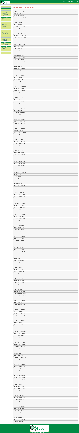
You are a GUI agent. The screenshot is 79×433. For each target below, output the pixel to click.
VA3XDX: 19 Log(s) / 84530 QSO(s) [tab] (20, 353)
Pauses (3, 25)
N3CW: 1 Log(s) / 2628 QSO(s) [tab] (19, 251)
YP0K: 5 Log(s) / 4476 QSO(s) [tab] (19, 417)
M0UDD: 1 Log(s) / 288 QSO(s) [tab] (19, 240)
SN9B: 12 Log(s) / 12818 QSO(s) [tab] (19, 335)
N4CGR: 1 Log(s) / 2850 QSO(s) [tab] (19, 254)
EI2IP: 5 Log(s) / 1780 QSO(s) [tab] (19, 72)
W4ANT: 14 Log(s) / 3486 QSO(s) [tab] (19, 382)
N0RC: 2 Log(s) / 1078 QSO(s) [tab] (19, 247)
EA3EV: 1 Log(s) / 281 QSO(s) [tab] (19, 62)
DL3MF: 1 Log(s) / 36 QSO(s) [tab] (19, 50)
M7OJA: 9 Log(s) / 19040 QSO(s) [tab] (19, 243)
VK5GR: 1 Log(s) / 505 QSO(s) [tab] (19, 366)
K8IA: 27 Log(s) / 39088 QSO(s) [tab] (19, 185)
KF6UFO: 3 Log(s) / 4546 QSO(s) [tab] (19, 212)
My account (64, 1)
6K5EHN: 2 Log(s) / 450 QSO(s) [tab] (19, 13)
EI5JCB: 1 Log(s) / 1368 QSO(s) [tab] (19, 77)
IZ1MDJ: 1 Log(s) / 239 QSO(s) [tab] (19, 159)
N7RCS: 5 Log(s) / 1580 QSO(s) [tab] (19, 271)
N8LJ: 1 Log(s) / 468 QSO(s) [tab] (19, 273)
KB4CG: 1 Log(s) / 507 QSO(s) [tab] (19, 196)
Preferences (4, 47)
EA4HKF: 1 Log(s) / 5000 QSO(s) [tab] (19, 64)
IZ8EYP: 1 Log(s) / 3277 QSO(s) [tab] (19, 163)
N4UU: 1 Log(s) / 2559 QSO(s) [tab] (19, 260)
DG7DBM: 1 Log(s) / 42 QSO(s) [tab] (19, 39)
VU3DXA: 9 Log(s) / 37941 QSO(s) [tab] (20, 371)
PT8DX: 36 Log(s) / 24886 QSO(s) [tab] (20, 318)
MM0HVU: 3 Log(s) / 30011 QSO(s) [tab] (20, 245)
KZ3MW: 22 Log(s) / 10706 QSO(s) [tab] (20, 231)
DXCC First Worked (5, 23)
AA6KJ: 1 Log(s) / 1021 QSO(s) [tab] (19, 20)
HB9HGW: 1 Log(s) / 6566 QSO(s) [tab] (20, 126)
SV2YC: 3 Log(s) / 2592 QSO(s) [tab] (19, 348)
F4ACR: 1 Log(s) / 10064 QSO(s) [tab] (19, 84)
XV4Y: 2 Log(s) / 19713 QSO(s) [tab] (19, 406)
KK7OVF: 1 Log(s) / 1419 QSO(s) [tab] (19, 223)
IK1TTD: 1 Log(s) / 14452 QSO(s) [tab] (19, 139)
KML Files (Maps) (4, 32)
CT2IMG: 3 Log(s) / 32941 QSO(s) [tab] (20, 35)
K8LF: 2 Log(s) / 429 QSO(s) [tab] (19, 187)
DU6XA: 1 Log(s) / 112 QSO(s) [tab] (19, 59)
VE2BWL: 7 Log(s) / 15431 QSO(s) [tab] (20, 357)
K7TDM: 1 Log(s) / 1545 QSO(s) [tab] (19, 181)
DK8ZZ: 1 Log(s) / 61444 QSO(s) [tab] (19, 42)
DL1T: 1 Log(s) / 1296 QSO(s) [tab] (19, 46)
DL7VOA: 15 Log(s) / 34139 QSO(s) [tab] (20, 55)
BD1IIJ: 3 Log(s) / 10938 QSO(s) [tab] (19, 26)
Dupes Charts (4, 27)
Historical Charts (4, 35)
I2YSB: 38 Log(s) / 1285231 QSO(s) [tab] (20, 134)
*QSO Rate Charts (5, 38)
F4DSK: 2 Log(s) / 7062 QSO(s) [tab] (19, 88)
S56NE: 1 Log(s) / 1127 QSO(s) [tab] (19, 326)
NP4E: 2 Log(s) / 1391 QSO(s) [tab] (19, 280)
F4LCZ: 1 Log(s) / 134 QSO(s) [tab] (19, 97)
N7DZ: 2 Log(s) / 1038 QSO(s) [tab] (19, 267)
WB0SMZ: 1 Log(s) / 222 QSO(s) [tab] (19, 399)
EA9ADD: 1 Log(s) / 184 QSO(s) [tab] (19, 70)
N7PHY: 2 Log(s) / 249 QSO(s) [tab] (19, 269)
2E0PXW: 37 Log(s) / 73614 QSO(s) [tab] (20, 9)
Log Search (4, 15)
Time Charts (4, 34)
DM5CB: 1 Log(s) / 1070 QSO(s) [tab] (19, 57)
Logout (67, 1)
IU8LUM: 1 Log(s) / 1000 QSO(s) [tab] (19, 152)
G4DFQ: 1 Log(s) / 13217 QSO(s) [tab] (19, 108)
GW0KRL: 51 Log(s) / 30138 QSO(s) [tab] (20, 117)
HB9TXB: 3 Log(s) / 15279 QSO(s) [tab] (20, 130)
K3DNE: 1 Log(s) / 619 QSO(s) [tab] (19, 174)
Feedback (3, 49)
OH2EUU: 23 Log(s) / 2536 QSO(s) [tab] (20, 289)
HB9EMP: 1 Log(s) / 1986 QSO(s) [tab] (19, 123)
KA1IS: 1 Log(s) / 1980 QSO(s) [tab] (19, 190)
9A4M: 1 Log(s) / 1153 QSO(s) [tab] (19, 15)
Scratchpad (4, 48)
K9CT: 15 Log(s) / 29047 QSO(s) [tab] (19, 189)
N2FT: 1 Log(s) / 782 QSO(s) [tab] (19, 249)
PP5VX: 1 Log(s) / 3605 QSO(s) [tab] (19, 315)
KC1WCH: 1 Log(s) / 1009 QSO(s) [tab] (20, 201)
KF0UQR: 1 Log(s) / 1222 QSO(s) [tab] (19, 209)
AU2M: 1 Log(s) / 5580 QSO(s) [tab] (19, 24)
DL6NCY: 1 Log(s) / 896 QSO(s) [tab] (19, 53)
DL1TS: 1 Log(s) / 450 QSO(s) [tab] (19, 48)
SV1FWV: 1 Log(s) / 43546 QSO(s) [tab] (20, 344)
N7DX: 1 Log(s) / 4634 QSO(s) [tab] (19, 265)
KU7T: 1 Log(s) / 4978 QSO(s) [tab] (19, 229)
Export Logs (4, 43)
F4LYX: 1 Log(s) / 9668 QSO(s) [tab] (19, 99)
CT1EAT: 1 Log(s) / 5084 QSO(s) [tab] (19, 33)
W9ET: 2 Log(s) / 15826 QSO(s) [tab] (19, 395)
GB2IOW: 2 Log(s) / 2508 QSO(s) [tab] (19, 114)
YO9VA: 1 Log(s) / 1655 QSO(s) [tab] (19, 415)
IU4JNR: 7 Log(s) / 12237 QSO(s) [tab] (19, 148)
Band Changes (4, 24)
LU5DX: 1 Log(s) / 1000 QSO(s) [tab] (19, 236)
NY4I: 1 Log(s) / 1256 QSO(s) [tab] (19, 284)
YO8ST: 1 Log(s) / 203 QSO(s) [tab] (19, 413)
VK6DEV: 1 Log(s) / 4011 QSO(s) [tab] (19, 368)
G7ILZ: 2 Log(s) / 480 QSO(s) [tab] (19, 110)
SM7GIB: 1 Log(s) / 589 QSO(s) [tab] (19, 333)
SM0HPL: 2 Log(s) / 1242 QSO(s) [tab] (19, 329)
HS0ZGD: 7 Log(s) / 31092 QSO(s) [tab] (20, 132)
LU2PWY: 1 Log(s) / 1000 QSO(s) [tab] (19, 234)
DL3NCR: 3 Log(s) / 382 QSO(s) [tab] (19, 51)
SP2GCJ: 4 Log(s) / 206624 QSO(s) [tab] (20, 337)
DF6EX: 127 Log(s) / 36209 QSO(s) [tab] (20, 37)
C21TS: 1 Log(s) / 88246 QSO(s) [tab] (19, 31)
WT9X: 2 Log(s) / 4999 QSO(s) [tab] (19, 404)
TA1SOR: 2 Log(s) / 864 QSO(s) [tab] (19, 349)
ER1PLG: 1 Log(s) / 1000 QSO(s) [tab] (19, 81)
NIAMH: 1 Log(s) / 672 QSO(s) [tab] (19, 276)
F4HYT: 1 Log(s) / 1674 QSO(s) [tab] (19, 95)
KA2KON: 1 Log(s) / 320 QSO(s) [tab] (19, 192)
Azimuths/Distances (5, 33)
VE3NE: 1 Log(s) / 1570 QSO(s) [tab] (19, 359)
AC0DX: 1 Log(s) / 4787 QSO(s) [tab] (19, 22)
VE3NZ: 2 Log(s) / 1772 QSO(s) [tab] (19, 360)
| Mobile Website (72, 1)
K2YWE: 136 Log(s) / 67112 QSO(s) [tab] (20, 172)
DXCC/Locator (4, 31)
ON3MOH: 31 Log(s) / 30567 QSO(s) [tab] (20, 296)
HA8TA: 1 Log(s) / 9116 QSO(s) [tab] (19, 119)
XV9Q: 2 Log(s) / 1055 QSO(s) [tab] (19, 408)
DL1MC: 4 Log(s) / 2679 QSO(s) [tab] (19, 44)
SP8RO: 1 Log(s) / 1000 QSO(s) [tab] (19, 340)
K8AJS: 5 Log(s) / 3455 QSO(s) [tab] (19, 183)
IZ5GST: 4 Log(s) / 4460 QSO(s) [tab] (19, 161)
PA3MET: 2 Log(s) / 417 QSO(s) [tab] (19, 307)
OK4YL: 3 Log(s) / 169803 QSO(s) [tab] (20, 295)
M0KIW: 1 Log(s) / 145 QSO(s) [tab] (19, 238)
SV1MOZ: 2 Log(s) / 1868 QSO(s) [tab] (19, 346)
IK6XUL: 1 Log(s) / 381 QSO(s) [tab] (19, 143)
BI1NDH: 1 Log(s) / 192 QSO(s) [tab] (19, 28)
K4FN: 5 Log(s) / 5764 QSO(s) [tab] (19, 176)
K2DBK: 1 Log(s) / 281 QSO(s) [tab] (19, 170)
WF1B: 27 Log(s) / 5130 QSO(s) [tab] (19, 401)
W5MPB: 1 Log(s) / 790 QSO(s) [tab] (19, 388)
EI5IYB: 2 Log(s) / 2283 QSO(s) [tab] (19, 75)
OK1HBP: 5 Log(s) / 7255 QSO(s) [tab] (19, 291)
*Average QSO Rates (5, 40)
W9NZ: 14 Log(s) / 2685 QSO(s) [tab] (19, 397)
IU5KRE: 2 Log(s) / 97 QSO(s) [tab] (19, 150)
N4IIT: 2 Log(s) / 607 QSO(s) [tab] (19, 256)
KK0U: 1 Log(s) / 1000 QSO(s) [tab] (19, 220)
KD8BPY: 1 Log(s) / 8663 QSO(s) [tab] (19, 207)
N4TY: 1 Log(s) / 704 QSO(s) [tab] (19, 258)
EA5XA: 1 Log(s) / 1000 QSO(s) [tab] (19, 68)
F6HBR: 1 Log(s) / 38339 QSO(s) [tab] (19, 103)
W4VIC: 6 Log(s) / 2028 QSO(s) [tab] (19, 386)
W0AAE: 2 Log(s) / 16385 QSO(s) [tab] (19, 377)
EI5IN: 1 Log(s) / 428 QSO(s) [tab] (19, 73)
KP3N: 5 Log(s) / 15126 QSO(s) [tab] (19, 225)
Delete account (4, 53)
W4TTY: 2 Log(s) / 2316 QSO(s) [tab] (19, 384)
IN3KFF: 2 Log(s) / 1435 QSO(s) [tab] (19, 145)
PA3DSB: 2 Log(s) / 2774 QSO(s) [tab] (19, 306)
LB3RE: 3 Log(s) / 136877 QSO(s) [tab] (20, 232)
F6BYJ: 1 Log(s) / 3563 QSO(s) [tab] (19, 101)
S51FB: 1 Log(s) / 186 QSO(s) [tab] (19, 324)
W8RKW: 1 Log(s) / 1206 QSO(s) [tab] (19, 393)
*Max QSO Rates (4, 39)
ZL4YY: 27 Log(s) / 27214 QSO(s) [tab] (19, 423)
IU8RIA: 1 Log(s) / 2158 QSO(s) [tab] (19, 154)
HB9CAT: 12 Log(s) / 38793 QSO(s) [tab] (20, 121)
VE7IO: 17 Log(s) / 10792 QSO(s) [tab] (19, 362)
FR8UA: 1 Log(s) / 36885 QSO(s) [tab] (19, 106)
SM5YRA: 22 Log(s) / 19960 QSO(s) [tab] (20, 331)
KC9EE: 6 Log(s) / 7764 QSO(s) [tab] (19, 205)
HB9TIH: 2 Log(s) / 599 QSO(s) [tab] (19, 128)
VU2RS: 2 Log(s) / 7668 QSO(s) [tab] (19, 370)
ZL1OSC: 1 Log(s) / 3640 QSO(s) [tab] (19, 421)
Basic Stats (3, 18)
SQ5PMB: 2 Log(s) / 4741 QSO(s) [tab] (19, 342)
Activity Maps (4, 20)
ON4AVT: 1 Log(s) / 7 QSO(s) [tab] (19, 298)
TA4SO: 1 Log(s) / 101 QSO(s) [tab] (19, 351)
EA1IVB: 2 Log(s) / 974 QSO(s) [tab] (19, 61)
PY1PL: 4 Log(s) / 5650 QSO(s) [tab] (19, 320)
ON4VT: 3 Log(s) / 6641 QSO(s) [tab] (19, 300)
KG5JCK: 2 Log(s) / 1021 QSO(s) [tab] (19, 216)
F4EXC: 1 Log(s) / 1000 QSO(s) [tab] (19, 90)
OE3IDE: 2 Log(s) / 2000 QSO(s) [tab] (19, 287)
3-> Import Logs (4, 12)
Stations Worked (4, 19)
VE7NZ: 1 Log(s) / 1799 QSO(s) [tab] (19, 364)
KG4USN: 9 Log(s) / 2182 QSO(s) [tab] (19, 214)
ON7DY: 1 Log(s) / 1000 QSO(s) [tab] (19, 304)
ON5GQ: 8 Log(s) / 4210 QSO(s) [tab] (19, 302)
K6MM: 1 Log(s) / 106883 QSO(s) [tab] (19, 179)
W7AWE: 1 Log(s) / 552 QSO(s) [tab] (19, 390)
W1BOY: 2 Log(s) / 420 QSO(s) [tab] (19, 379)
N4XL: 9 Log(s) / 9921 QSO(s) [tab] (19, 262)
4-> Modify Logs (4, 13)
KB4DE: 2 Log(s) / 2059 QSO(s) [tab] (19, 198)
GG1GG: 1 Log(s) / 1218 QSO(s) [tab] (19, 115)
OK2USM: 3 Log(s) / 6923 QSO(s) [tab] (20, 293)
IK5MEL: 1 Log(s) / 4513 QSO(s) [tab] (19, 141)
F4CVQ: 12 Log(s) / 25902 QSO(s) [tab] (20, 86)
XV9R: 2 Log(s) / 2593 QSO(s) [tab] (19, 410)
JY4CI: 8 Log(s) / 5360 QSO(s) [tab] (19, 167)
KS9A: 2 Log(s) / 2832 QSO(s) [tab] (19, 227)
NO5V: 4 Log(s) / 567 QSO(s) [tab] (19, 278)
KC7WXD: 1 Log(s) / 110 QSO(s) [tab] (19, 203)
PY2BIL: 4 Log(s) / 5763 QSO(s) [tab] (19, 322)
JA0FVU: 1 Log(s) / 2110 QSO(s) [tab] (19, 165)
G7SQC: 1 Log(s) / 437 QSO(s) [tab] (19, 112)
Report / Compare (5, 44)
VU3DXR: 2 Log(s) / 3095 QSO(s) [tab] (19, 373)
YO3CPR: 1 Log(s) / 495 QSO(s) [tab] (19, 412)
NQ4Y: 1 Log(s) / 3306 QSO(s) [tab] (19, 282)
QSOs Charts (4, 26)
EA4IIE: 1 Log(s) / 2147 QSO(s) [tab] (19, 66)
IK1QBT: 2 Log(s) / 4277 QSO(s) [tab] (19, 137)
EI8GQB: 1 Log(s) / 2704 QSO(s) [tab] (19, 79)
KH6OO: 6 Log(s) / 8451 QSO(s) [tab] (19, 218)
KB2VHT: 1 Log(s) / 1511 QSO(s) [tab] (19, 194)
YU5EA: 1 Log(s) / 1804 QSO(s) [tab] (19, 419)
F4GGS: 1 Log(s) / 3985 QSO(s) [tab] (19, 92)
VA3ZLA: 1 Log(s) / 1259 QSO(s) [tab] (19, 355)
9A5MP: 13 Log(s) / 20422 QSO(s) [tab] (20, 17)
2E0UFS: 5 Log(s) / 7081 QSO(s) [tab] (19, 11)
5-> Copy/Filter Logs (5, 14)
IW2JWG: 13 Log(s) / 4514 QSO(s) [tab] (20, 156)
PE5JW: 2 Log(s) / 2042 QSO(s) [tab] (19, 313)
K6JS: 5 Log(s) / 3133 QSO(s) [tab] (19, 178)
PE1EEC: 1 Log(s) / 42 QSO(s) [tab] (19, 311)
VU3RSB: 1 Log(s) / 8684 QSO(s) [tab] (19, 375)
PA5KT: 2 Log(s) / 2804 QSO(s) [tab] (19, 309)
